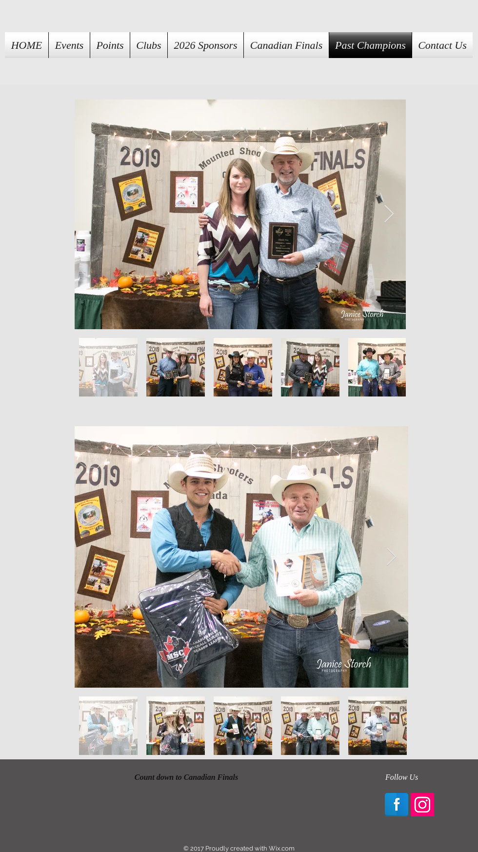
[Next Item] (389, 214)
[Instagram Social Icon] (422, 804)
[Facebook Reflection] (396, 804)
